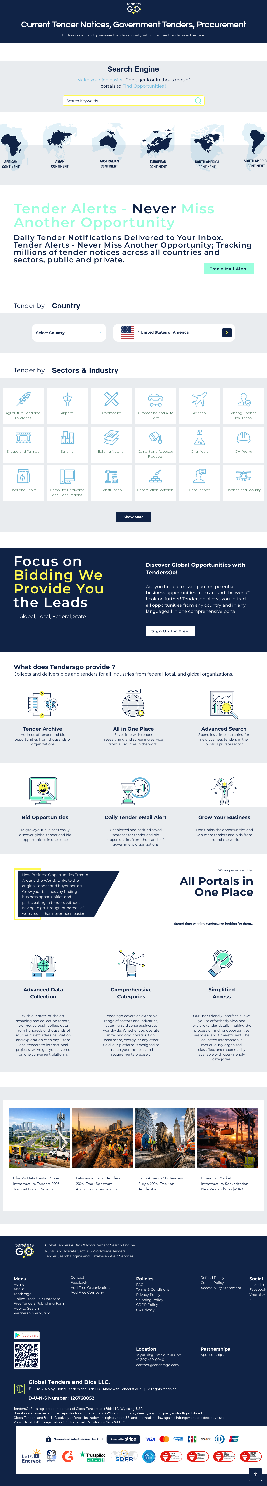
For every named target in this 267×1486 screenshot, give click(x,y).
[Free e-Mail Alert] (229, 268)
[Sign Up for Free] (170, 631)
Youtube (257, 1294)
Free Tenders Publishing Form (39, 1303)
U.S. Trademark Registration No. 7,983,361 (94, 1422)
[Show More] (133, 517)
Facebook (257, 1289)
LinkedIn (256, 1284)
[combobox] (69, 333)
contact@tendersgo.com (157, 1365)
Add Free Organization (90, 1287)
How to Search (26, 1308)
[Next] (227, 332)
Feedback (79, 1282)
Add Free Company (87, 1292)
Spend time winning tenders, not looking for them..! (213, 923)
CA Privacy (145, 1310)
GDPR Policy (147, 1304)
